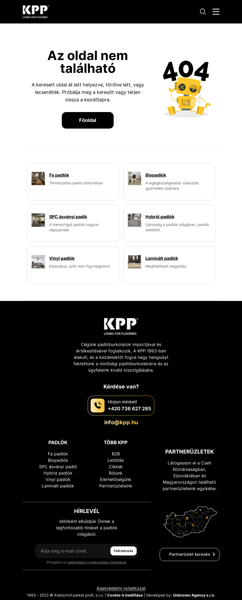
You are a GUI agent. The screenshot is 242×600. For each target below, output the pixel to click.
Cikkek (116, 466)
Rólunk (115, 473)
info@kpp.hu (121, 422)
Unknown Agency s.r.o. (194, 595)
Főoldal (87, 120)
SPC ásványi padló (58, 466)
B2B (116, 453)
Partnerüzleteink (115, 485)
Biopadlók (58, 460)
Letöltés (115, 460)
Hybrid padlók (58, 473)
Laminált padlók (58, 485)
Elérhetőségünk (115, 479)
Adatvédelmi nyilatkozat (121, 588)
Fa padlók (58, 453)
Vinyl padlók (58, 479)
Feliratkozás (123, 551)
